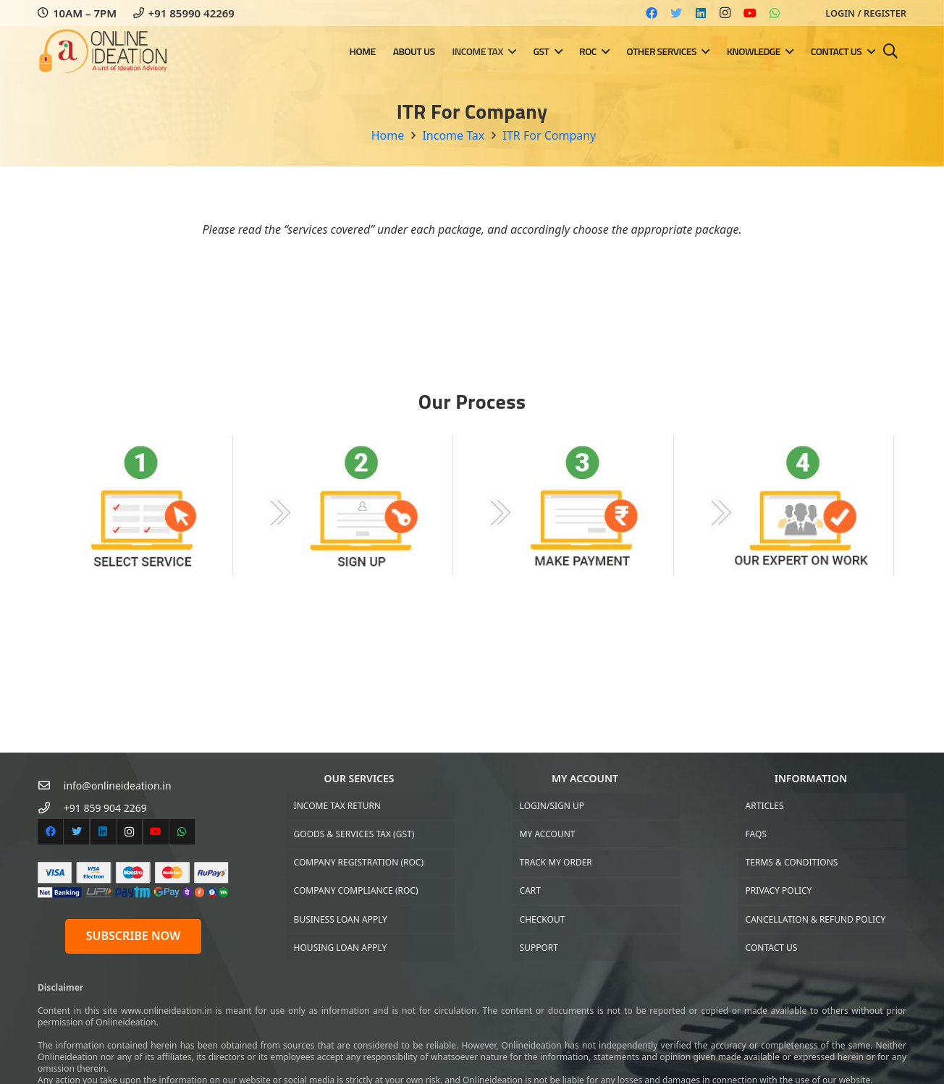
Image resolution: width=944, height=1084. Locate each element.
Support (539, 947)
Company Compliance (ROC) (356, 890)
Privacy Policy (779, 890)
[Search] (890, 51)
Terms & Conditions (792, 862)
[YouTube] (750, 13)
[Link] (105, 51)
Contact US (772, 947)
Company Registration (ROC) (358, 862)
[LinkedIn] (700, 13)
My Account (548, 834)
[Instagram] (725, 13)
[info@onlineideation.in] (51, 785)
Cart (530, 890)
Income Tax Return (337, 806)
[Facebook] (651, 13)
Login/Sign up (552, 806)
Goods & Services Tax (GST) (354, 834)
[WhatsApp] (774, 13)
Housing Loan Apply (340, 947)
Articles (765, 806)
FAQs (756, 834)
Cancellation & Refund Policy (816, 919)
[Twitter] (676, 13)
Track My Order (556, 862)
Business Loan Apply (340, 919)
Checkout (542, 919)
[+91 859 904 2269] (51, 808)
